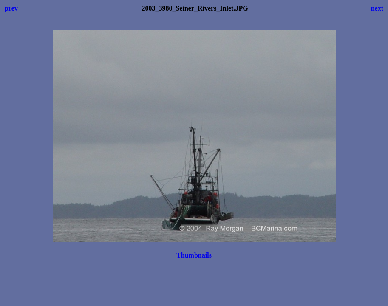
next (377, 8)
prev (11, 8)
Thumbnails (194, 255)
